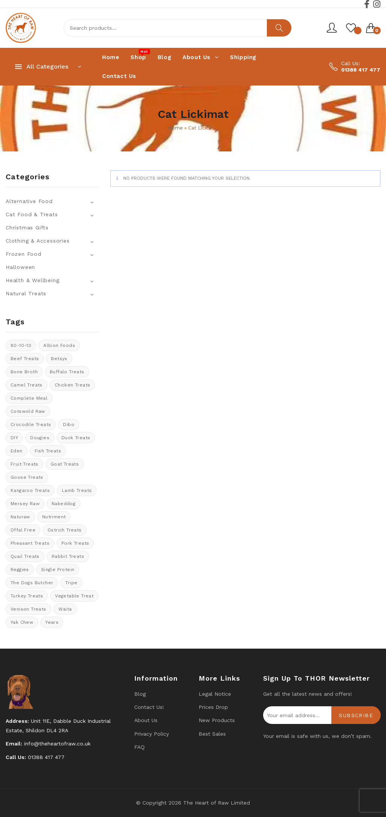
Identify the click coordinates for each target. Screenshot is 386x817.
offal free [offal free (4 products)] (23, 530)
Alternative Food (29, 201)
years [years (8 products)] (51, 622)
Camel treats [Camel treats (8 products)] (27, 385)
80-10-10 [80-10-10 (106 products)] (21, 345)
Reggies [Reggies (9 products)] (20, 569)
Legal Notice (215, 694)
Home (175, 128)
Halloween (20, 267)
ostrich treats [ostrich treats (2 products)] (64, 530)
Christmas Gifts (27, 227)
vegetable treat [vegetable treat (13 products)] (74, 596)
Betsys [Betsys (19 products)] (59, 358)
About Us (146, 720)
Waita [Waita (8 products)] (65, 609)
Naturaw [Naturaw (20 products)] (20, 516)
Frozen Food (23, 254)
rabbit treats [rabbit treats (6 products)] (68, 556)
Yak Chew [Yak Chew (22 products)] (22, 622)
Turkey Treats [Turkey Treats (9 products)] (27, 596)
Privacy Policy (151, 734)
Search (279, 28)
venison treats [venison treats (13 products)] (28, 609)
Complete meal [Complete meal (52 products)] (29, 398)
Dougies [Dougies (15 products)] (39, 437)
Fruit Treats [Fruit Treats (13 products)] (24, 464)
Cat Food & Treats (32, 214)
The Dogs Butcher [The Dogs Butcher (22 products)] (32, 582)
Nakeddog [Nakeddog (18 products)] (63, 503)
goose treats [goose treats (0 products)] (27, 477)
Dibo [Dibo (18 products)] (68, 424)
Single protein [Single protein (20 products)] (58, 569)
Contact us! (149, 707)
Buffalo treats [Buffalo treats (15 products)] (67, 371)
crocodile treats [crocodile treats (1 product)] (31, 424)
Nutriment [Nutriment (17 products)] (54, 516)
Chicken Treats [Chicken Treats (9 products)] (72, 385)
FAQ (139, 747)
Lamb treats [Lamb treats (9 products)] (77, 490)
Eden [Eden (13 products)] (17, 451)
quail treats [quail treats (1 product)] (25, 556)
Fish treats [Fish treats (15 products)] (48, 451)
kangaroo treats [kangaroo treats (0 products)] (30, 490)
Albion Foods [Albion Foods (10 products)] (59, 345)
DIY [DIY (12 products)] (14, 437)
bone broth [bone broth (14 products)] (24, 371)
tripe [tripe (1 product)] (71, 582)
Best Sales (212, 734)
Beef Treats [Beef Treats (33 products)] (25, 358)
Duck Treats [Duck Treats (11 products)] (75, 437)
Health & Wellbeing (32, 280)
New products (217, 720)
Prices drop (213, 707)
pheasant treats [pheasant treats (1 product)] (30, 543)
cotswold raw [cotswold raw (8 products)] (28, 411)
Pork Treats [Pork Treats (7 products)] (75, 543)
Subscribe (356, 715)
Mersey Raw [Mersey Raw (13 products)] (25, 503)
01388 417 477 (360, 70)
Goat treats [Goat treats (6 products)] (65, 464)
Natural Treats (26, 293)
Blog (140, 694)
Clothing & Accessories (38, 241)
